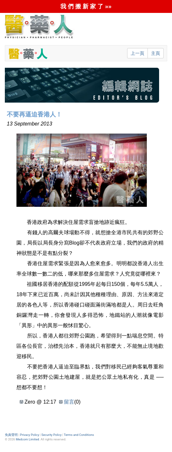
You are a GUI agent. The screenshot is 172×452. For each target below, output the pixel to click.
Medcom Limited (27, 439)
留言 (69, 402)
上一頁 (137, 53)
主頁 (155, 53)
